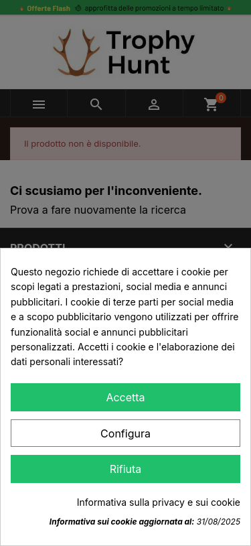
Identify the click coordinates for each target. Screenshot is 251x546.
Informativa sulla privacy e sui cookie (158, 502)
